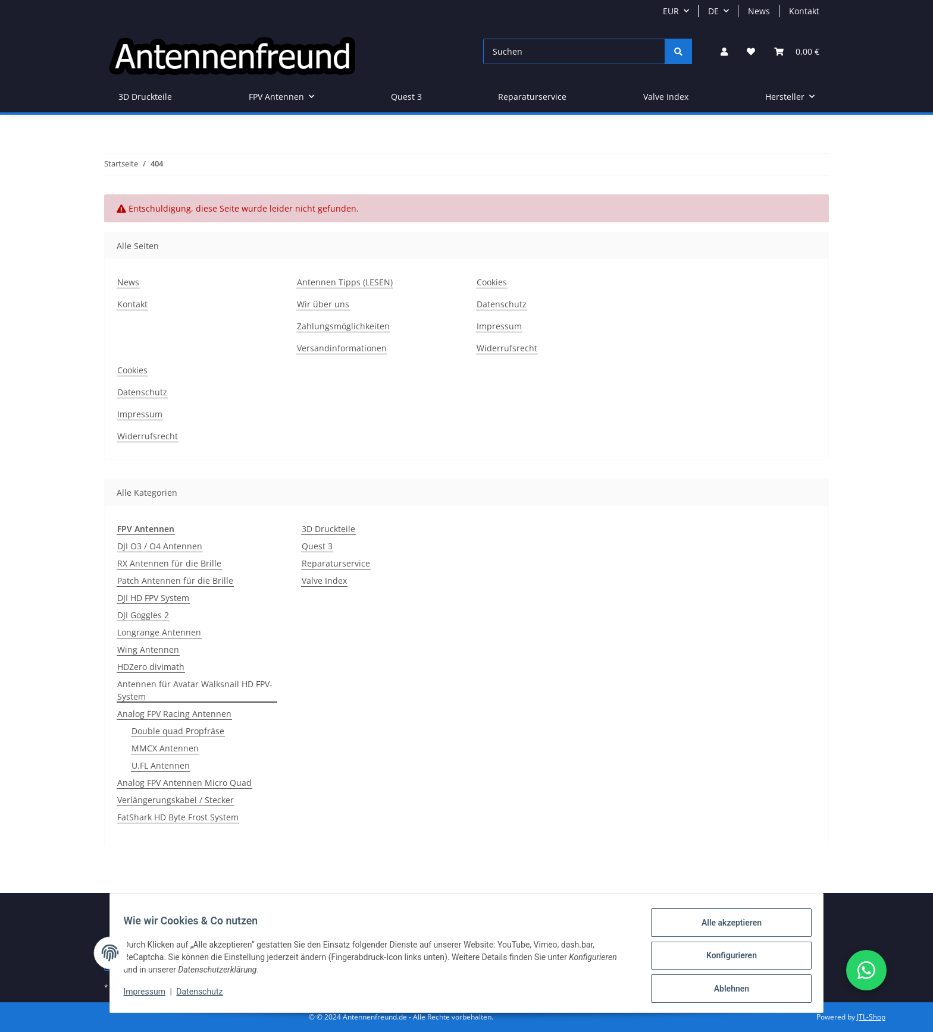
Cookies (492, 282)
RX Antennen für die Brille (169, 563)
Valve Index (324, 580)
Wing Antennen (148, 649)
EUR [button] (671, 11)
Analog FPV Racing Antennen (174, 713)
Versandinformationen (342, 348)
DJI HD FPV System (153, 597)
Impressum (150, 995)
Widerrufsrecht (507, 348)
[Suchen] (574, 51)
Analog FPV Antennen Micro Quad (184, 782)
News (759, 11)
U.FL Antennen (161, 765)
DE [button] (713, 11)
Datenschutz (205, 995)
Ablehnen (725, 990)
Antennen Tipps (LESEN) (345, 282)
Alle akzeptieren (726, 928)
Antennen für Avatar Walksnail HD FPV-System (195, 690)
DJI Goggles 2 (143, 615)
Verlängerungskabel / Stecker (175, 800)
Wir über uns (323, 304)
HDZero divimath (150, 666)
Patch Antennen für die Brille (175, 580)
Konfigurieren (725, 959)
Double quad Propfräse (178, 731)
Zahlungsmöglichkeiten (343, 326)
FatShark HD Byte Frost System (178, 817)
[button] (724, 51)
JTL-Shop (871, 1017)
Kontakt (804, 11)
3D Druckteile (328, 528)
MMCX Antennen (165, 748)
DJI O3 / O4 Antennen (159, 546)
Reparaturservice (336, 563)
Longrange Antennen (159, 632)
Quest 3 (317, 546)
